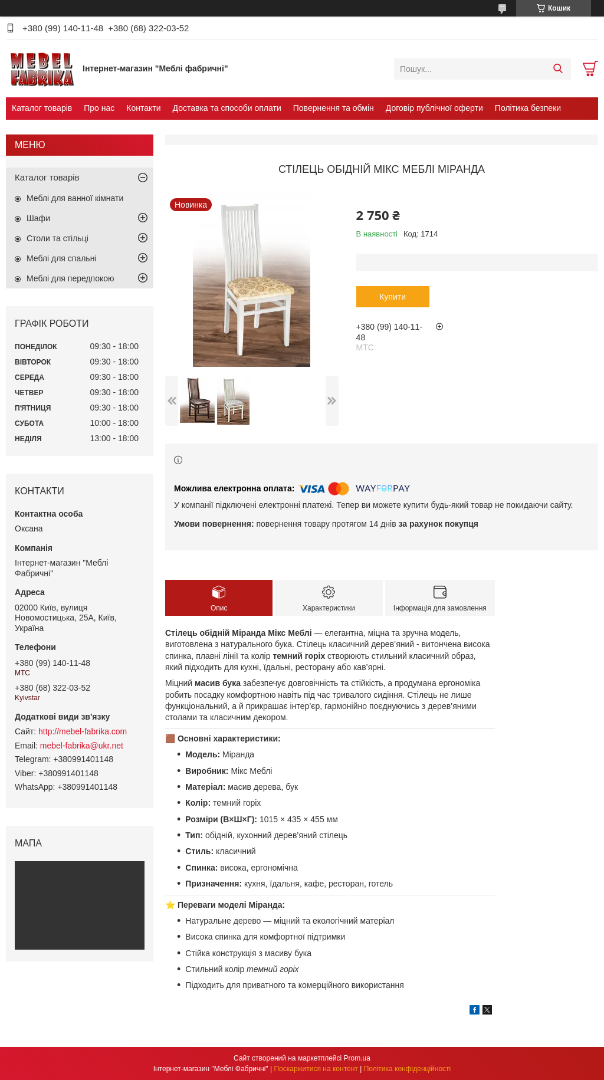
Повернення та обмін (333, 108)
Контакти (143, 108)
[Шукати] (557, 69)
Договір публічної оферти (434, 108)
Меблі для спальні (62, 258)
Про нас (99, 108)
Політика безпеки (528, 108)
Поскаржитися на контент (315, 1069)
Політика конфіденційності (407, 1069)
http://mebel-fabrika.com (82, 731)
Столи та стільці (57, 238)
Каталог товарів (42, 108)
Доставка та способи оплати (227, 108)
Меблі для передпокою (70, 278)
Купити (392, 296)
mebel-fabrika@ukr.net (81, 745)
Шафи (38, 218)
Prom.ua (357, 1058)
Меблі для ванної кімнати (75, 198)
